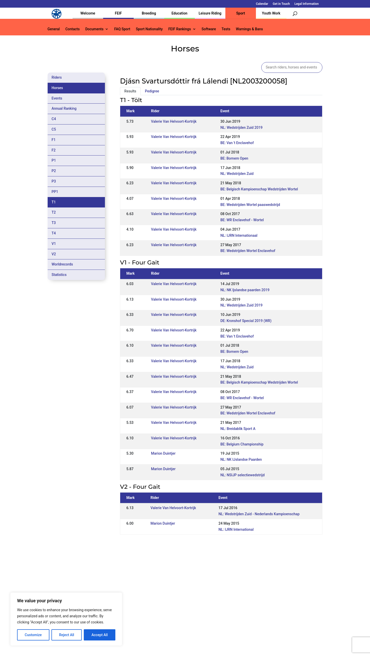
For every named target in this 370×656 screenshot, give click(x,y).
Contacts (72, 29)
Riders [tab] (57, 77)
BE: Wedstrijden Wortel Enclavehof (247, 251)
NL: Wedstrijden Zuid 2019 (241, 127)
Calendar (262, 4)
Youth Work (271, 13)
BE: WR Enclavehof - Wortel (242, 220)
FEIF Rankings (179, 29)
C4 (54, 119)
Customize (33, 635)
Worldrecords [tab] (62, 264)
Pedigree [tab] (152, 91)
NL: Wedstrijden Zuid (236, 174)
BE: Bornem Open (234, 158)
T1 (54, 202)
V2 (54, 254)
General (54, 29)
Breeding (149, 13)
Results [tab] (130, 91)
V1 (54, 244)
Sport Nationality (149, 29)
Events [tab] (57, 98)
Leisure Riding (210, 13)
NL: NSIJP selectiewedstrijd (242, 475)
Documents (94, 29)
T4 (54, 233)
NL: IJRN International (236, 529)
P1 (54, 160)
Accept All (99, 635)
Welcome (87, 13)
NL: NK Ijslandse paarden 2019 (244, 290)
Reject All (66, 635)
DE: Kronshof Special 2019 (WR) (245, 321)
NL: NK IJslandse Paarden (241, 459)
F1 (54, 140)
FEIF (118, 13)
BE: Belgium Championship (241, 444)
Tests (226, 29)
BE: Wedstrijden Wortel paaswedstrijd (250, 205)
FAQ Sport (122, 29)
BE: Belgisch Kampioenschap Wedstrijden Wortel (259, 189)
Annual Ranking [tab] (64, 108)
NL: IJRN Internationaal (238, 235)
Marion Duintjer (163, 453)
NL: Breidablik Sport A (237, 429)
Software (209, 29)
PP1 (55, 192)
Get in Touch (281, 4)
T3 (54, 223)
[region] (66, 619)
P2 (54, 171)
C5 (54, 129)
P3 (54, 181)
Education (179, 13)
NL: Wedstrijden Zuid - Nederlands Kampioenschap (258, 514)
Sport (240, 13)
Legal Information (306, 4)
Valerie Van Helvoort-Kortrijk (174, 121)
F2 (54, 150)
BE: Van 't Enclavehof (237, 143)
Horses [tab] (57, 88)
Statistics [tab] (59, 275)
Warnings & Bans (249, 29)
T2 (54, 212)
